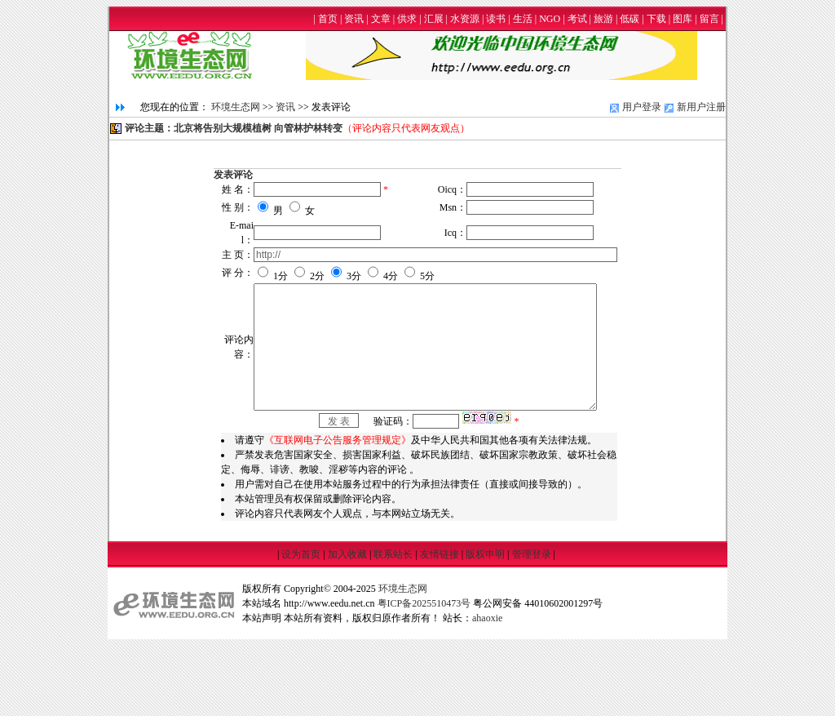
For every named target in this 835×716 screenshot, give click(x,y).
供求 (407, 18)
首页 (328, 18)
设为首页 (300, 624)
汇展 (434, 18)
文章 (381, 18)
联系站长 (393, 624)
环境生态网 (235, 107)
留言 (709, 18)
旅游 (603, 18)
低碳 (629, 18)
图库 (682, 18)
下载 (656, 18)
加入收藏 (347, 624)
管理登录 (531, 624)
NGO (549, 18)
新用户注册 (701, 107)
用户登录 (641, 107)
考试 (577, 18)
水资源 (464, 18)
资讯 (354, 18)
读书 (496, 18)
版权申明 (485, 624)
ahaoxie (487, 688)
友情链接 (439, 624)
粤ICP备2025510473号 (424, 673)
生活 (522, 18)
